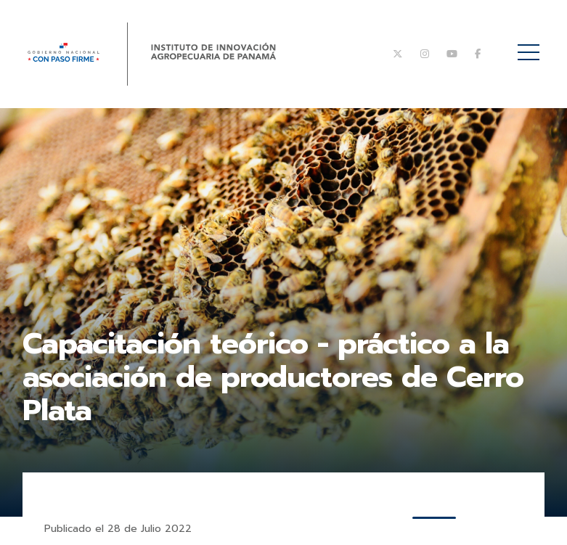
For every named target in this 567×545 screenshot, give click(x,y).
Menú (531, 44)
